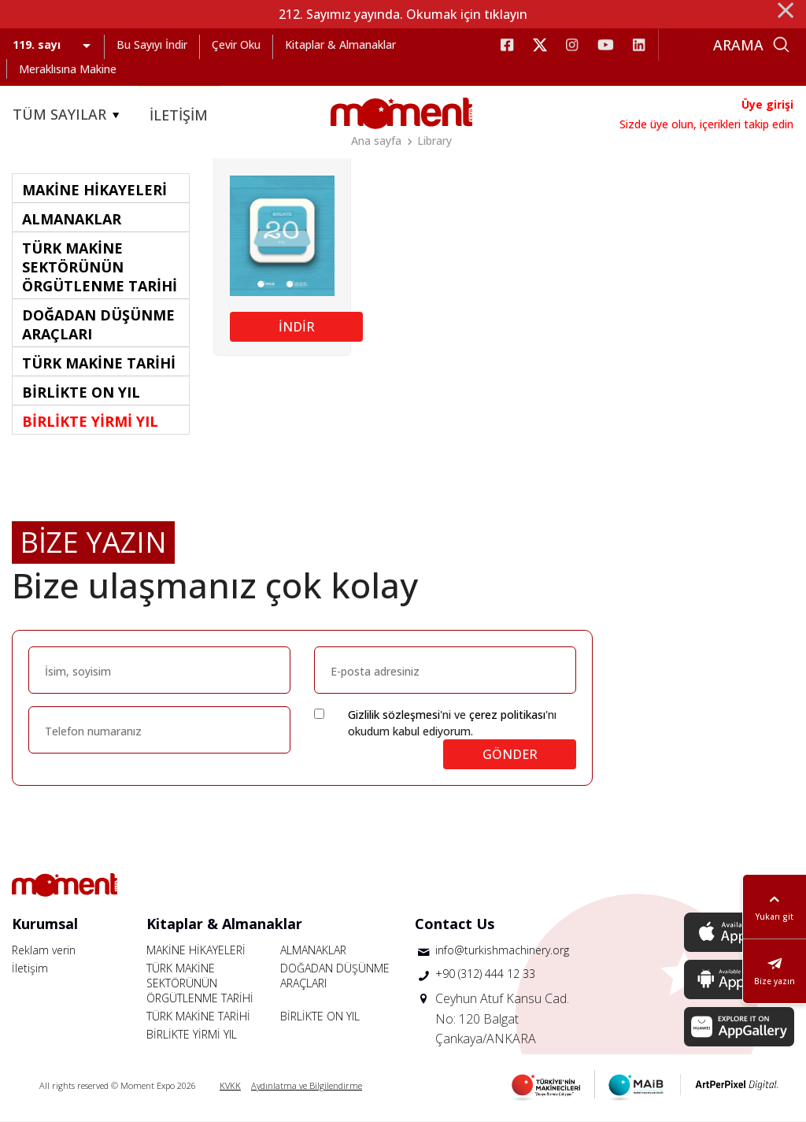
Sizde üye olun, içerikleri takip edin (706, 124)
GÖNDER (510, 754)
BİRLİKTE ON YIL (320, 1016)
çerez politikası (507, 714)
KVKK (230, 1085)
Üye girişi (767, 104)
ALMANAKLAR (313, 949)
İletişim (30, 968)
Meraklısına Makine (67, 68)
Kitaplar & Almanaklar (340, 44)
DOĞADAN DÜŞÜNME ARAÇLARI (335, 976)
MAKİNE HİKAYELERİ (196, 949)
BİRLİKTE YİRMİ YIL (191, 1034)
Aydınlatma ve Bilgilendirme (306, 1085)
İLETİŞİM (179, 115)
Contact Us (454, 923)
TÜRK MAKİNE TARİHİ (198, 1016)
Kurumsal (45, 923)
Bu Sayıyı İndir (151, 44)
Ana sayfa (376, 140)
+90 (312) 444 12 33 (485, 973)
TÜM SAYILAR (68, 115)
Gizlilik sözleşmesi (394, 714)
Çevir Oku (236, 44)
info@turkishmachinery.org (502, 949)
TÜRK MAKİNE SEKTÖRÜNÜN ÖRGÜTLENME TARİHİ (199, 983)
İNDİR (297, 326)
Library (434, 140)
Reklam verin (44, 949)
